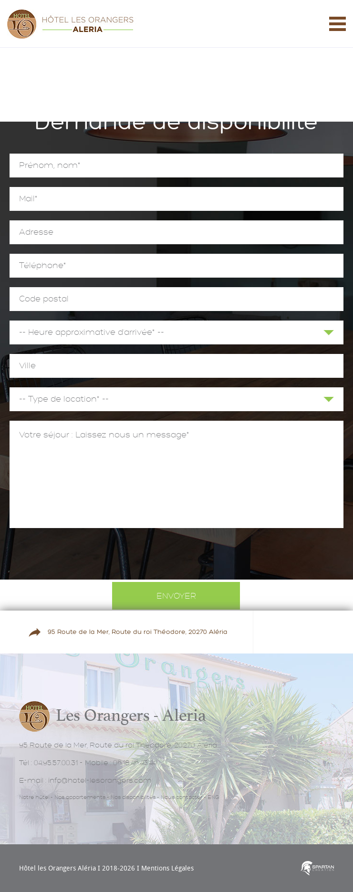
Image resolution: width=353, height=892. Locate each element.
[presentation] (176, 556)
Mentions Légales (167, 867)
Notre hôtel (34, 797)
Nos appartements (79, 797)
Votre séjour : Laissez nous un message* (176, 474)
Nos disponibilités (133, 797)
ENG (213, 797)
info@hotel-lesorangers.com (100, 781)
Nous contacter (181, 797)
